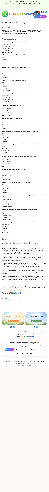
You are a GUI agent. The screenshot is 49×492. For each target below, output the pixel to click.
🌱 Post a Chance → (40, 15)
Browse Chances (21, 1)
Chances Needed (20, 348)
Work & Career (6, 297)
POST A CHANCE (34, 1)
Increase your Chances (14, 3)
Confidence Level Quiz (8, 299)
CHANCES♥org (21, 12)
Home (11, 1)
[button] (24, 6)
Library (25, 3)
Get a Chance (20, 352)
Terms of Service (21, 364)
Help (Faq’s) (32, 3)
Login (40, 3)
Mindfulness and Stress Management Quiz (12, 298)
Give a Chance (40, 348)
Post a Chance (29, 352)
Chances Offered (30, 348)
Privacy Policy (28, 364)
